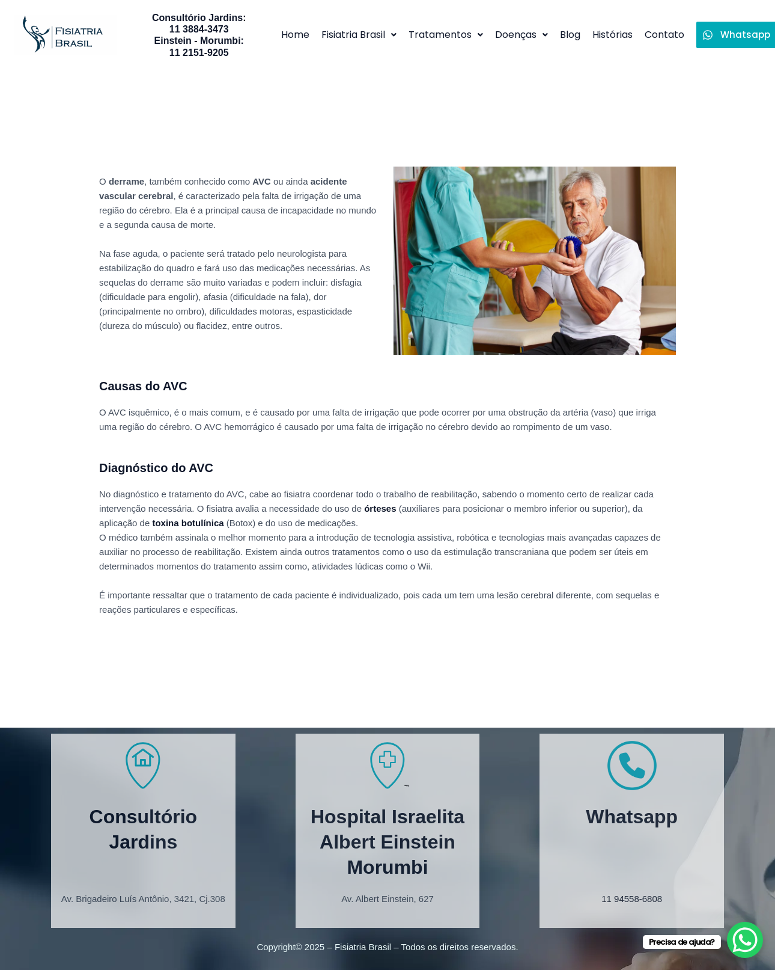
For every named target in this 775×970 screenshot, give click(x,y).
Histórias (612, 34)
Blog (570, 34)
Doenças (521, 34)
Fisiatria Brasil (359, 34)
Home (295, 34)
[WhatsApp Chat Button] (745, 940)
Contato (664, 34)
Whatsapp (632, 816)
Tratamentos (446, 34)
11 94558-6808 (631, 899)
